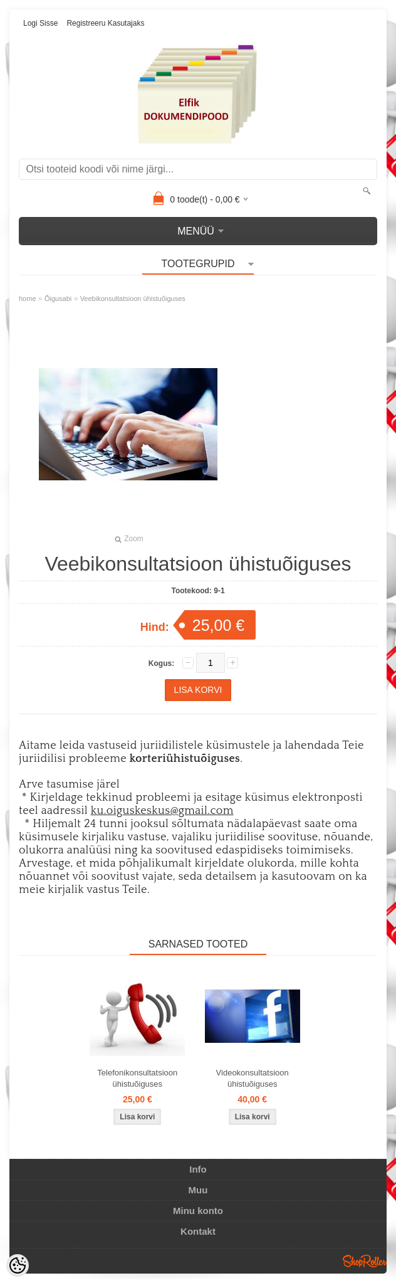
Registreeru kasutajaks (105, 23)
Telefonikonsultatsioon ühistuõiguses (137, 1078)
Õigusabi (57, 298)
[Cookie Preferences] (17, 1265)
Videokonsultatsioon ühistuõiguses (252, 1078)
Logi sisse (40, 23)
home (27, 298)
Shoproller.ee (365, 1261)
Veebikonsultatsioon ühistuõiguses (132, 298)
